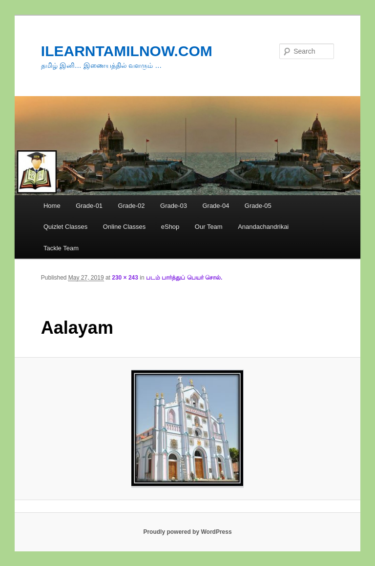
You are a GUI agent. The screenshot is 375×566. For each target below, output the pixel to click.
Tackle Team (61, 248)
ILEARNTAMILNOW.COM (126, 51)
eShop (170, 226)
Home (52, 205)
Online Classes (124, 226)
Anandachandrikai (263, 226)
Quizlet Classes (65, 226)
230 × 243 (125, 277)
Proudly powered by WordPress (187, 531)
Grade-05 (258, 205)
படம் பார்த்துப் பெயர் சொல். (184, 277)
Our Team (209, 226)
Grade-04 (215, 205)
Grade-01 (89, 205)
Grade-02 (131, 205)
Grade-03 (173, 205)
